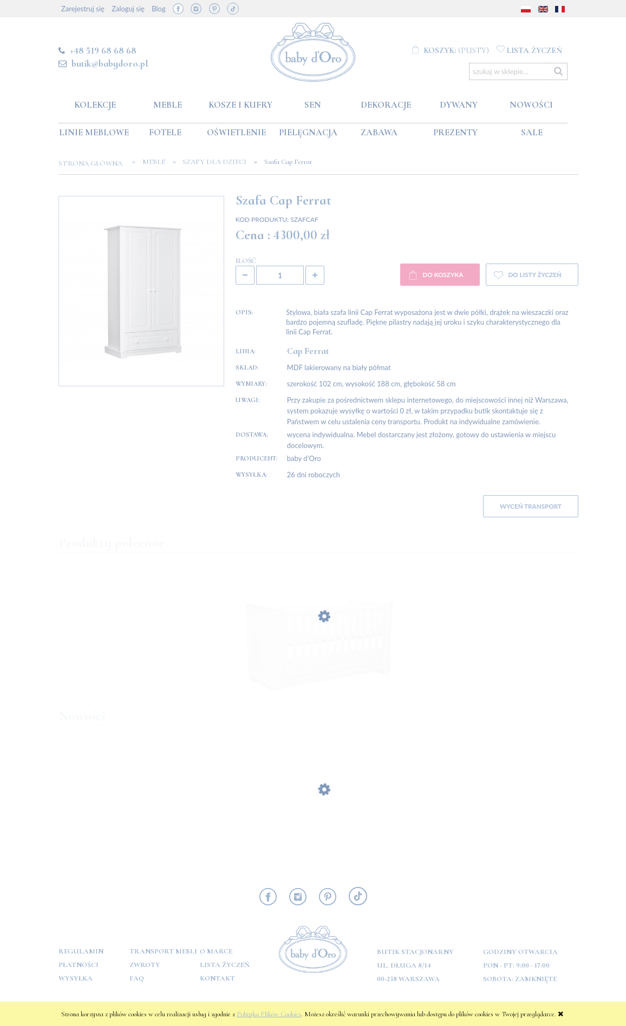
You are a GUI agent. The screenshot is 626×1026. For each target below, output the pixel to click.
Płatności (78, 965)
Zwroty (144, 965)
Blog (158, 8)
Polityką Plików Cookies (269, 1014)
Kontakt (217, 978)
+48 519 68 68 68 (103, 50)
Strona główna (93, 163)
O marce (216, 951)
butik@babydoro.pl (109, 63)
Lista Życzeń (225, 965)
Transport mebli (163, 951)
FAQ (136, 978)
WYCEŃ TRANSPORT (531, 506)
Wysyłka (75, 978)
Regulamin (80, 951)
